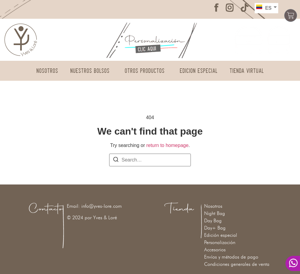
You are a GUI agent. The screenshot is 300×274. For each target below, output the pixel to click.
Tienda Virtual (247, 70)
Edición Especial (198, 70)
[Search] (116, 160)
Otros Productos (146, 71)
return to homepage (167, 145)
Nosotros (47, 70)
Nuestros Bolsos (91, 71)
